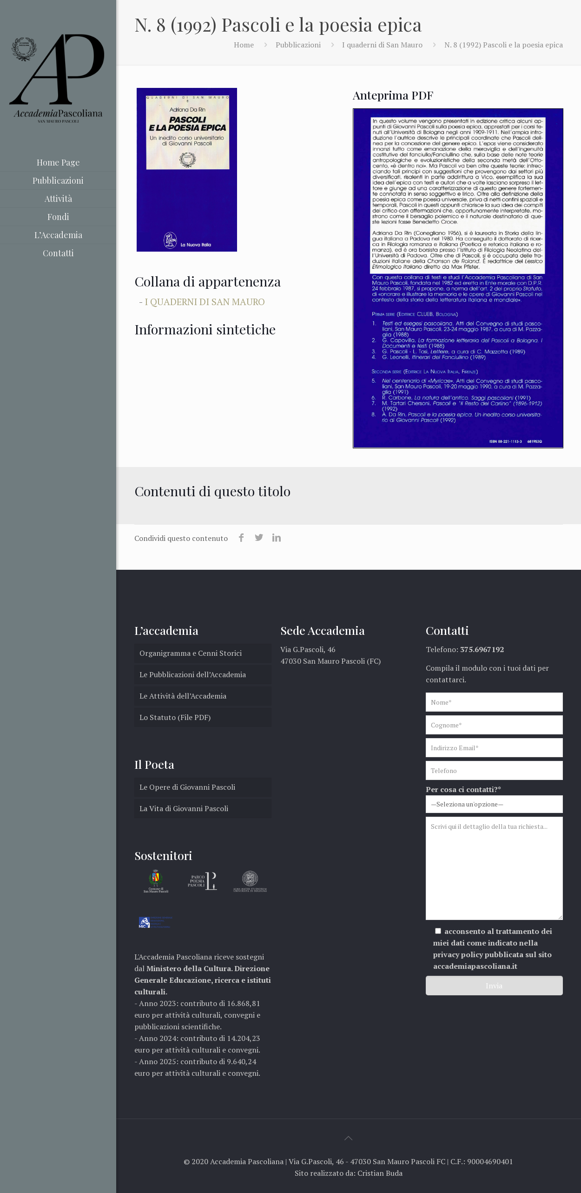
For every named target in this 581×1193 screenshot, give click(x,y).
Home (244, 45)
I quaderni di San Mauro (382, 45)
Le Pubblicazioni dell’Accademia (192, 674)
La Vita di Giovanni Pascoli (183, 808)
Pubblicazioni (298, 45)
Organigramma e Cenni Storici (190, 653)
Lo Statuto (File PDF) (175, 717)
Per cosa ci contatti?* (494, 798)
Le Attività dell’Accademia (182, 696)
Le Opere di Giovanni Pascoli (187, 787)
